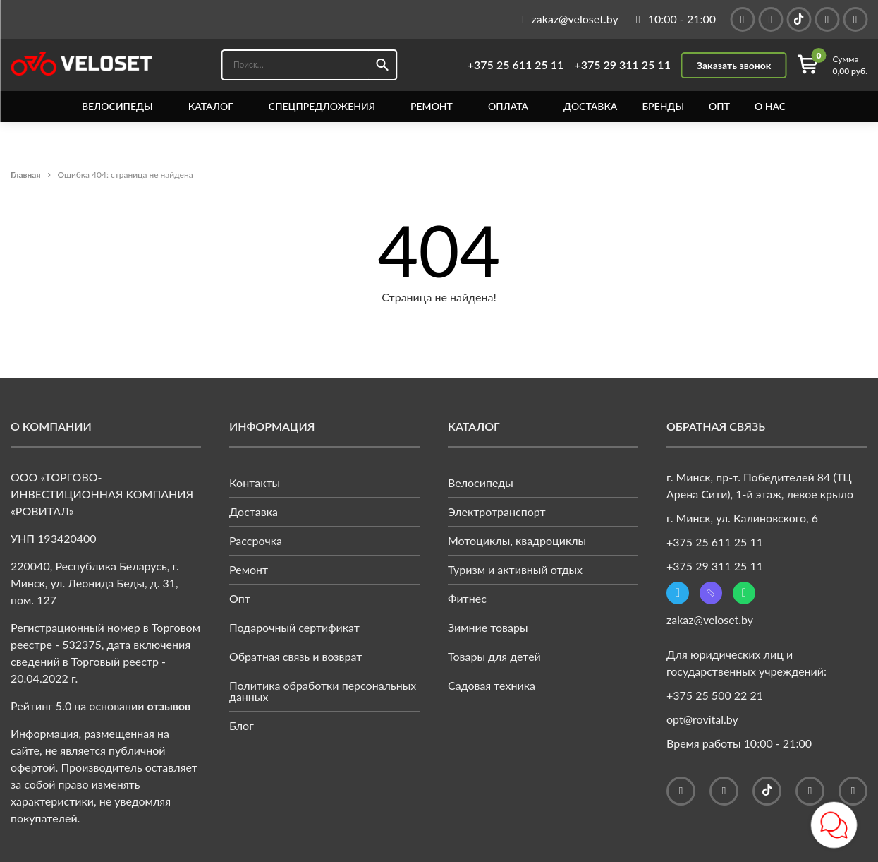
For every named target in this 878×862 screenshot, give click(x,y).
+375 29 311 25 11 (622, 65)
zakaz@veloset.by (709, 619)
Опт (719, 107)
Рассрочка (255, 540)
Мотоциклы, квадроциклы (517, 540)
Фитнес (467, 598)
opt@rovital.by (702, 719)
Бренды (663, 107)
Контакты (254, 482)
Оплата (508, 107)
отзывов (169, 705)
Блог (241, 725)
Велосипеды (117, 107)
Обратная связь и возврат (295, 656)
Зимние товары (488, 627)
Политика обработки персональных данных (322, 690)
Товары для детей (494, 656)
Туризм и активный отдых (515, 569)
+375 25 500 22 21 (714, 695)
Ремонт (431, 107)
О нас (770, 107)
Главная (26, 174)
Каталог (210, 107)
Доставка (590, 107)
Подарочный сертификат (294, 627)
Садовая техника (491, 685)
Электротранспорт (497, 511)
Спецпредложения (322, 107)
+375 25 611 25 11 (516, 65)
